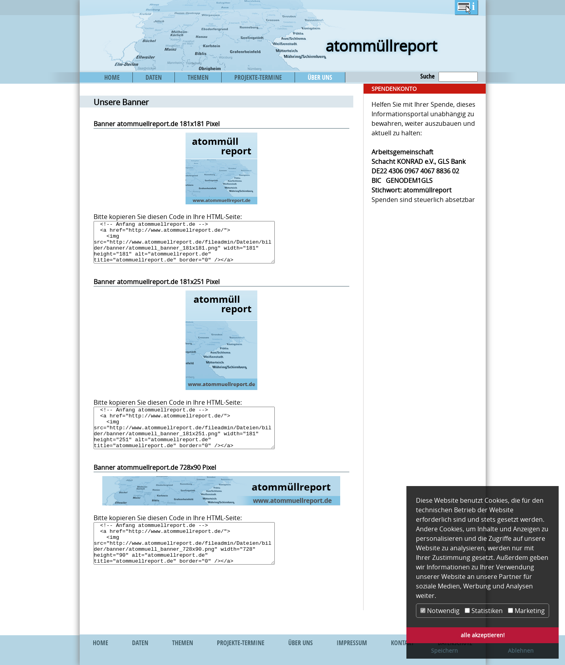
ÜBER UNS (320, 77)
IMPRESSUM (352, 642)
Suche (427, 76)
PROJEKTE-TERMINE (258, 77)
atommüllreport (381, 46)
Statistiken (484, 610)
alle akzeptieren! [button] (483, 635)
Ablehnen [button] (521, 650)
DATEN (154, 77)
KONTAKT (402, 642)
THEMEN (198, 77)
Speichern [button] (444, 650)
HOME (112, 77)
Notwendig (440, 610)
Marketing (526, 610)
